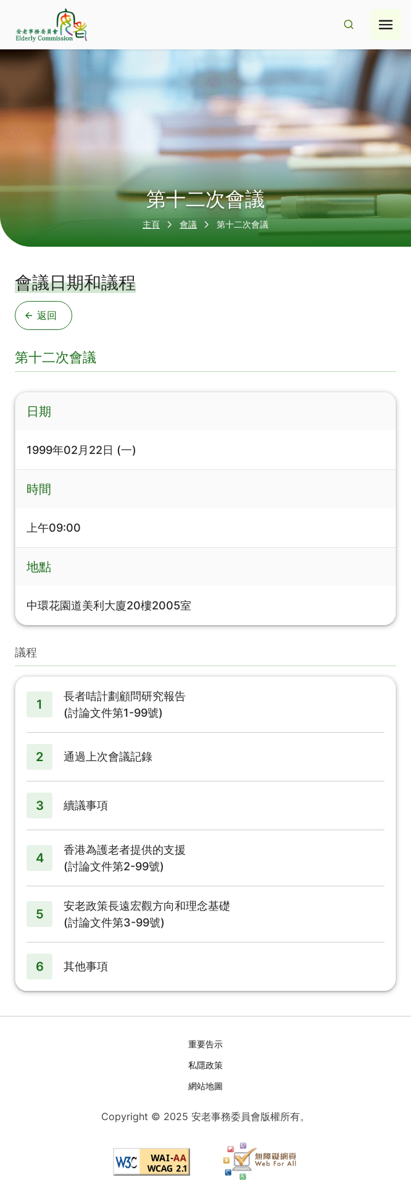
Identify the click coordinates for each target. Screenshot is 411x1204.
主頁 (151, 224)
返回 (41, 315)
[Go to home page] (50, 25)
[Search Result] (348, 25)
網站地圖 (205, 1086)
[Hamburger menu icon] (385, 24)
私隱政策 (205, 1065)
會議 (188, 224)
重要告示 (205, 1044)
